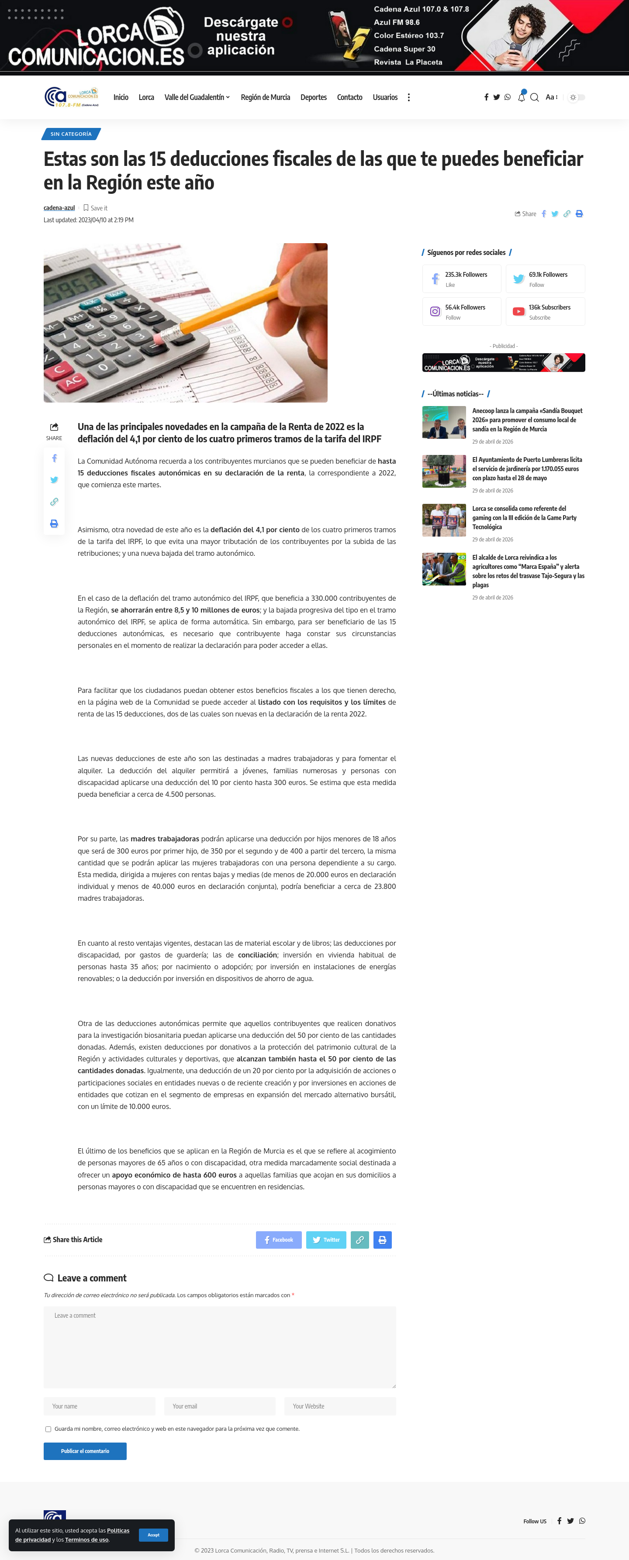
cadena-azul (59, 207)
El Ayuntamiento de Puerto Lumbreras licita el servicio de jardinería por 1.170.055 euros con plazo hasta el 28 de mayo (527, 462)
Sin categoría (71, 134)
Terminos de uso (86, 1539)
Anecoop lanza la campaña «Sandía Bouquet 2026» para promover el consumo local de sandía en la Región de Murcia (528, 414)
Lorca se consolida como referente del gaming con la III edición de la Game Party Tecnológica (525, 512)
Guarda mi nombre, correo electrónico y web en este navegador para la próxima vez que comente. (177, 1428)
